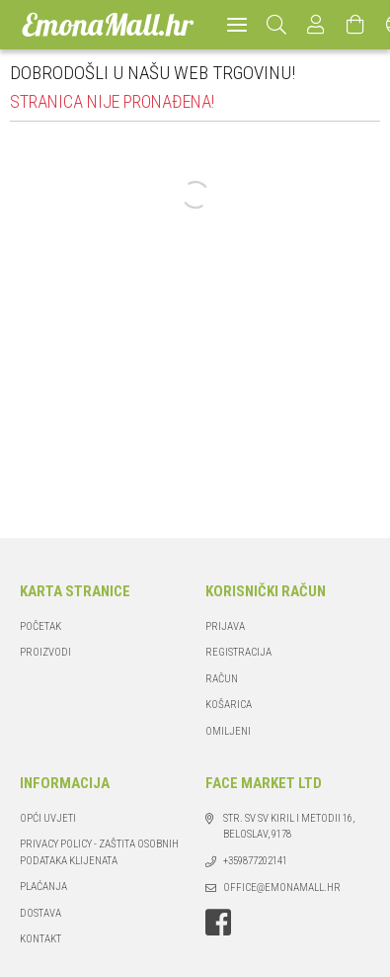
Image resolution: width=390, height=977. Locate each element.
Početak (40, 626)
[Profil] (317, 24)
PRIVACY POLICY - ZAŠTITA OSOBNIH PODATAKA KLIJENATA (99, 852)
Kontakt (40, 939)
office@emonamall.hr (282, 887)
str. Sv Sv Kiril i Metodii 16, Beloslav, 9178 (288, 827)
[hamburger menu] (237, 24)
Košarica (228, 704)
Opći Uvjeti (48, 818)
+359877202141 (255, 860)
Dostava (40, 913)
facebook (218, 922)
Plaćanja (43, 886)
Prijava (225, 626)
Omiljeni (228, 731)
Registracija (238, 652)
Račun (221, 678)
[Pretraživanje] (277, 24)
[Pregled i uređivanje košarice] (356, 24)
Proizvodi (45, 652)
